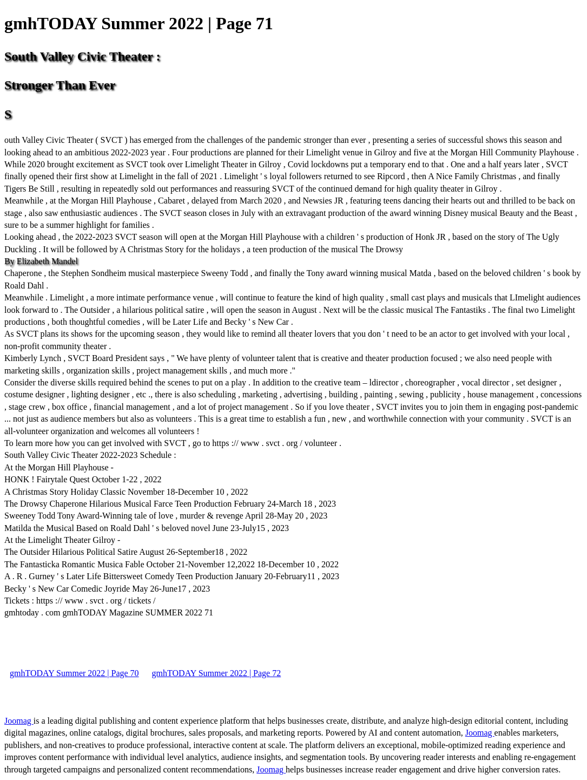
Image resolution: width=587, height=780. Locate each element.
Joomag (19, 720)
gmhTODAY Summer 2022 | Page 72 (216, 673)
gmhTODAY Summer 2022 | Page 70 (74, 673)
